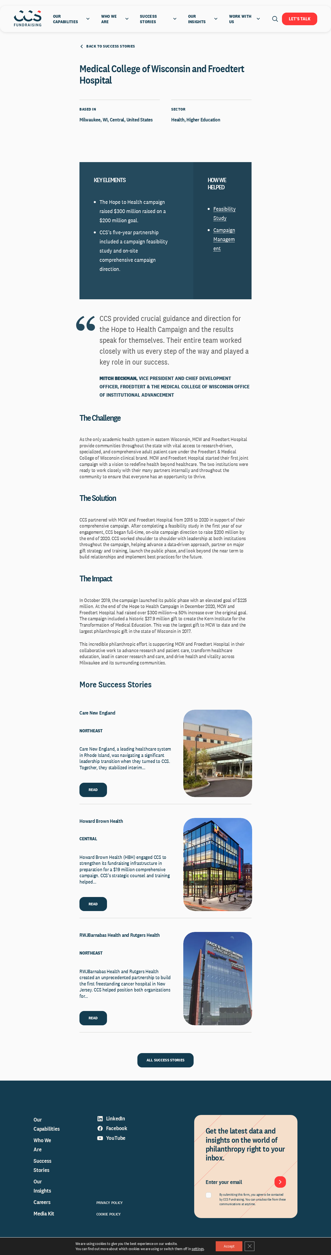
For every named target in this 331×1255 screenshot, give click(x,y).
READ (93, 791)
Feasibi (221, 211)
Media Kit (44, 1216)
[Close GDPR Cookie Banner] (250, 1246)
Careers (42, 1204)
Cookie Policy (108, 1216)
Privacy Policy (109, 1205)
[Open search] (275, 18)
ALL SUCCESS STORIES (165, 1062)
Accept (228, 1246)
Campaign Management (224, 242)
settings (197, 1248)
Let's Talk (299, 19)
